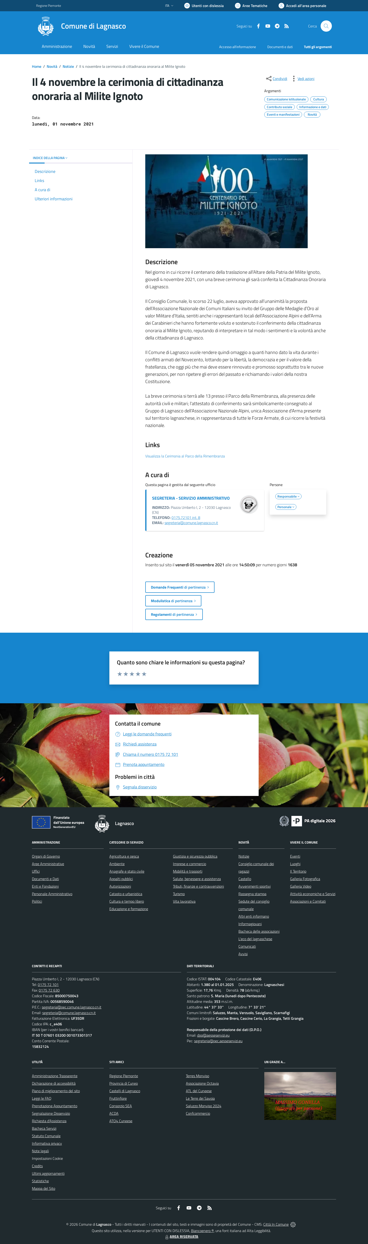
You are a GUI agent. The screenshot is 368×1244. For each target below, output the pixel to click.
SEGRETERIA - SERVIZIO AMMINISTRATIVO (191, 498)
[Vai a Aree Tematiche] (251, 5)
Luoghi (295, 864)
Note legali (40, 1151)
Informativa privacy (47, 1143)
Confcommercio (198, 1113)
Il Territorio (298, 871)
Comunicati (247, 946)
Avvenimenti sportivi (254, 886)
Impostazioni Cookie (47, 1158)
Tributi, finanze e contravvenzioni (198, 886)
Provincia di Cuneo (123, 1083)
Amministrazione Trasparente (54, 1076)
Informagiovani (250, 924)
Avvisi (243, 954)
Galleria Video (300, 886)
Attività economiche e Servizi (312, 894)
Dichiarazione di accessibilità (54, 1083)
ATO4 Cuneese (120, 1121)
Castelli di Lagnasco (124, 1091)
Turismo (179, 894)
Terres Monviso (197, 1076)
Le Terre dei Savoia (200, 1098)
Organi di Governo (46, 856)
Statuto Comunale (46, 1136)
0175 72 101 (48, 984)
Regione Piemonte (123, 1076)
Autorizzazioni (120, 886)
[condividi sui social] (276, 78)
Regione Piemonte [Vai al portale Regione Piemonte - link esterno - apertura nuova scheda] (48, 5)
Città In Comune (276, 1224)
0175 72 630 (49, 990)
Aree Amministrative (48, 864)
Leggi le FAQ (41, 1098)
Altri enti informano (253, 916)
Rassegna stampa (252, 894)
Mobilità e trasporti (187, 871)
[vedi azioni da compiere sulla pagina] (302, 78)
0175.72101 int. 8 (186, 517)
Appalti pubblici (121, 879)
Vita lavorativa (184, 901)
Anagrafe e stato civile (126, 871)
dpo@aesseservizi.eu (213, 1035)
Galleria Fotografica (305, 879)
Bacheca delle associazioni (259, 931)
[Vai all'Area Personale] (302, 5)
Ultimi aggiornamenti (48, 1173)
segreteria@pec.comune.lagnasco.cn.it (71, 1007)
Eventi (295, 856)
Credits (37, 1166)
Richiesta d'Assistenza (49, 1121)
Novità (52, 66)
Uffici (36, 871)
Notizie (68, 66)
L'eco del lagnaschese (255, 939)
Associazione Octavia (202, 1083)
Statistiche (40, 1181)
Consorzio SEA (120, 1106)
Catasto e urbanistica (125, 894)
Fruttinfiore (118, 1098)
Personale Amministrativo (52, 894)
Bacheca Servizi (44, 1128)
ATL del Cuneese (199, 1091)
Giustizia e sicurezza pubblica (195, 856)
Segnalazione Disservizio (51, 1113)
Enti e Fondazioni (45, 886)
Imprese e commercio (189, 864)
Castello (244, 879)
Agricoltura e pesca (124, 856)
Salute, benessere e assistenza (197, 879)
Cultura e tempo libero (126, 901)
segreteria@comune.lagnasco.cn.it (191, 522)
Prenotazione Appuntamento (54, 1106)
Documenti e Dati (45, 879)
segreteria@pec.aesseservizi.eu (218, 1041)
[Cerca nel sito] (326, 26)
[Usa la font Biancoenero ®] (204, 5)
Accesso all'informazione (237, 46)
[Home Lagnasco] (81, 26)
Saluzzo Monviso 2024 (203, 1106)
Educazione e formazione (128, 909)
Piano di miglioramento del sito (56, 1091)
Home (36, 66)
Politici (37, 901)
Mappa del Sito (43, 1188)
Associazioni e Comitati (308, 901)
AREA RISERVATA (181, 1236)
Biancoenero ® (202, 1230)
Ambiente (117, 864)
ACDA (114, 1113)
